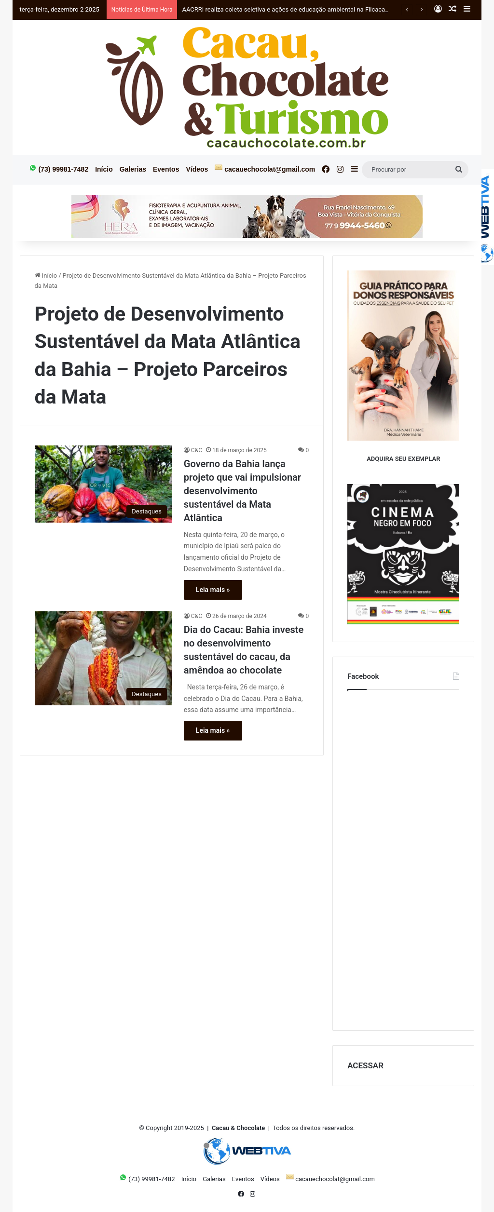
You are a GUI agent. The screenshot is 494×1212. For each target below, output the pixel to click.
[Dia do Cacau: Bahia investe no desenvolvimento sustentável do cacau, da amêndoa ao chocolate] (103, 658)
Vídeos (197, 169)
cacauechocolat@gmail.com (265, 168)
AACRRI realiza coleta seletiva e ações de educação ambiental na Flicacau (285, 9)
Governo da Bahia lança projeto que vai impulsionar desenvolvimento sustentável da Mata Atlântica (242, 491)
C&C (196, 450)
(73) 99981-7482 (58, 168)
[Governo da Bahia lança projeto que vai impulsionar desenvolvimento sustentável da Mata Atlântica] (103, 484)
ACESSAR (365, 1065)
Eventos (166, 169)
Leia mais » (213, 589)
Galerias (133, 169)
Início (104, 169)
